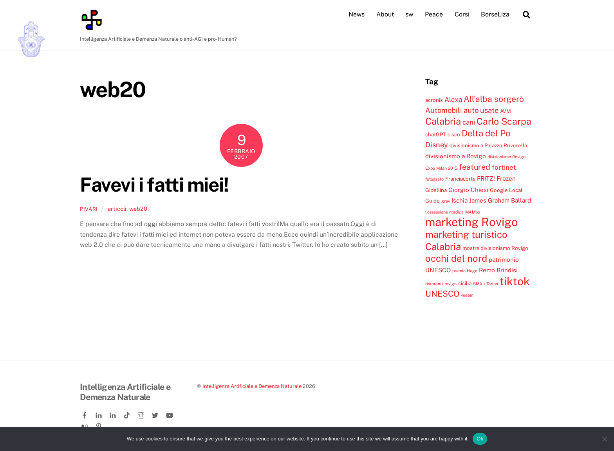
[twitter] (155, 414)
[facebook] (85, 414)
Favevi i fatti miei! (154, 184)
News (357, 14)
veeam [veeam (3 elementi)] (467, 295)
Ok (480, 439)
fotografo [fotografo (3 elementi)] (434, 179)
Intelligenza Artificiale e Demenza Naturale (252, 386)
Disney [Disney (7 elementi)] (436, 144)
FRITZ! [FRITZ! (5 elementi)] (486, 178)
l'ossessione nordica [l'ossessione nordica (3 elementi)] (444, 211)
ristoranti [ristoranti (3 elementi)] (434, 283)
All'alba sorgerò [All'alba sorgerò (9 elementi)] (494, 98)
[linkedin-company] (113, 414)
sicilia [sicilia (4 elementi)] (464, 283)
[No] (604, 439)
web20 (138, 208)
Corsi (462, 14)
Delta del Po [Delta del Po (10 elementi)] (486, 133)
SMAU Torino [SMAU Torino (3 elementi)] (485, 283)
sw (409, 14)
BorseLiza (495, 14)
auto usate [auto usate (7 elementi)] (481, 109)
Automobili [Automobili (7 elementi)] (443, 109)
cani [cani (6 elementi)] (468, 122)
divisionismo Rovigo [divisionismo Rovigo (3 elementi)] (507, 156)
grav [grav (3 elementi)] (445, 201)
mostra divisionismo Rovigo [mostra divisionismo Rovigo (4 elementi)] (495, 248)
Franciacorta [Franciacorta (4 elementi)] (460, 179)
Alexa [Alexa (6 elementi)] (453, 99)
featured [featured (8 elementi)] (474, 166)
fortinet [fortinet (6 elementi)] (504, 167)
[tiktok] (127, 414)
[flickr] (85, 424)
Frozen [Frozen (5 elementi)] (506, 178)
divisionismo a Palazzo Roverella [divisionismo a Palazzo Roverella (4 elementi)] (488, 145)
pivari (89, 209)
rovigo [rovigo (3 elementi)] (450, 283)
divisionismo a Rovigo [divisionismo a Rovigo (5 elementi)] (455, 155)
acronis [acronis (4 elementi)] (434, 99)
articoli (117, 208)
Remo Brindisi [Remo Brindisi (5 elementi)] (498, 269)
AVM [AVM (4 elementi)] (505, 110)
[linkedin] (99, 414)
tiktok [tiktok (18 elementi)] (515, 280)
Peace (434, 14)
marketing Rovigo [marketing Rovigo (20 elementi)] (471, 221)
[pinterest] (99, 424)
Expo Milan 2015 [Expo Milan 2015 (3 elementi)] (441, 167)
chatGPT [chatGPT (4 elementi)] (435, 134)
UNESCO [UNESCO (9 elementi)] (442, 294)
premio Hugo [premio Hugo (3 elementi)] (464, 270)
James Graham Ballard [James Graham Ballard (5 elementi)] (500, 200)
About (385, 14)
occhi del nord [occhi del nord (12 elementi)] (456, 258)
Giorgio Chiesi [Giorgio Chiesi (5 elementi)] (468, 189)
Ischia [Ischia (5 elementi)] (459, 200)
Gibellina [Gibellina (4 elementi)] (436, 190)
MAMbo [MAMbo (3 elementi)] (472, 211)
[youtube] (169, 414)
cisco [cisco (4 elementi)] (454, 134)
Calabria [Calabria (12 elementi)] (443, 121)
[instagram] (141, 414)
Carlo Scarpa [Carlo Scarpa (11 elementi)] (504, 121)
